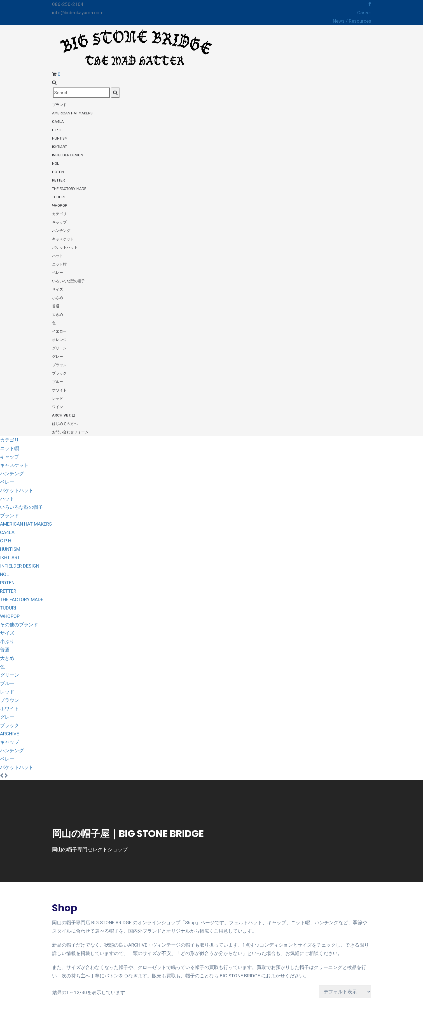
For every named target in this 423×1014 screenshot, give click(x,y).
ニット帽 (59, 264)
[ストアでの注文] (345, 991)
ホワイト (59, 390)
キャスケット (63, 239)
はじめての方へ (65, 424)
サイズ (57, 289)
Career (364, 12)
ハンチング (61, 231)
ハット (57, 256)
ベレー (57, 272)
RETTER (58, 180)
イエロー (59, 331)
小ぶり (7, 641)
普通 (55, 306)
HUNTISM (59, 138)
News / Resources (352, 21)
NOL (55, 163)
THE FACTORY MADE (69, 189)
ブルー (57, 382)
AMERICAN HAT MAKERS (26, 524)
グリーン (59, 348)
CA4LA (58, 121)
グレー (57, 356)
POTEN (58, 172)
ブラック (59, 373)
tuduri (58, 197)
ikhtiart (59, 147)
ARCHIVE (9, 734)
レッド (57, 398)
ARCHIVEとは (64, 415)
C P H (56, 130)
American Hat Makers (72, 113)
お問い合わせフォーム (70, 432)
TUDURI (8, 608)
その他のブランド (19, 624)
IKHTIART (10, 557)
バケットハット (65, 247)
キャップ (59, 222)
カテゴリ (59, 214)
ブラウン (59, 365)
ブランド (59, 105)
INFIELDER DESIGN (67, 155)
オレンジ (59, 340)
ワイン (57, 407)
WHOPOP (59, 205)
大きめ (57, 314)
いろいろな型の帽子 (68, 281)
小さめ (57, 298)
